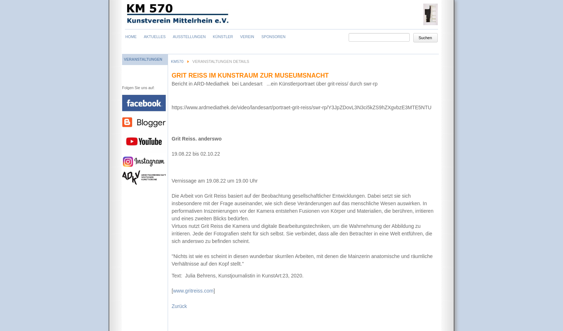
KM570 (177, 61)
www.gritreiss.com (193, 291)
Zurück (179, 306)
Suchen (425, 38)
